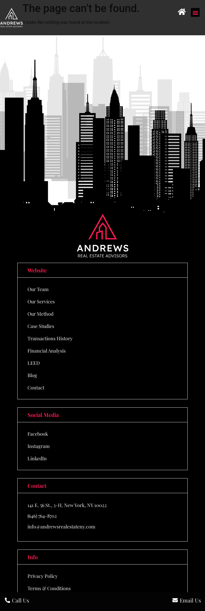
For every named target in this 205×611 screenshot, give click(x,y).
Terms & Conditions (49, 588)
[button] (195, 12)
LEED (33, 363)
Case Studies (40, 326)
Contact (35, 387)
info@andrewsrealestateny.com (61, 526)
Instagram (38, 446)
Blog (32, 375)
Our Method (40, 314)
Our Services (41, 301)
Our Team (38, 289)
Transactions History (50, 338)
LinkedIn (37, 458)
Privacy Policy (42, 576)
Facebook (37, 434)
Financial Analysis (46, 350)
